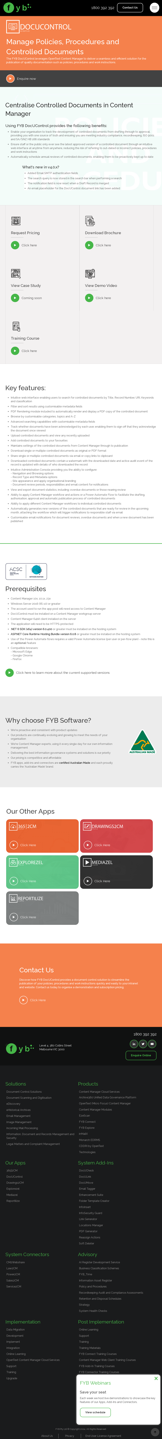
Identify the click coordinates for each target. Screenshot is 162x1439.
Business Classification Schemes (99, 1268)
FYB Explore (86, 1127)
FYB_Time (85, 1274)
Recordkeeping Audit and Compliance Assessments (111, 1292)
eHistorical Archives (18, 1110)
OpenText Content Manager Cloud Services (33, 1360)
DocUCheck (86, 1170)
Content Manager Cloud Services (99, 1091)
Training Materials (90, 1348)
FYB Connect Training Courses (98, 1354)
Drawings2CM (15, 1182)
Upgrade (11, 1378)
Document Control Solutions (24, 1091)
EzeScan (84, 1115)
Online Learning (16, 1354)
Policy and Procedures (93, 1286)
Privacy (69, 1435)
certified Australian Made (74, 762)
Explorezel (12, 1188)
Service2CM (13, 1286)
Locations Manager (91, 1225)
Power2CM (13, 1274)
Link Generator (88, 1219)
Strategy (84, 1304)
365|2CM (11, 1170)
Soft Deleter (86, 1243)
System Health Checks (93, 1310)
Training (11, 1372)
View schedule (95, 1412)
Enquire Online (141, 1055)
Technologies (87, 1152)
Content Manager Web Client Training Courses (107, 1360)
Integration (13, 1348)
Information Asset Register (95, 1280)
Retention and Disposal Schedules (100, 1298)
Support (11, 1366)
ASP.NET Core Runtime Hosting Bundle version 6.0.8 (43, 634)
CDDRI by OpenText (91, 1146)
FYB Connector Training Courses (99, 1372)
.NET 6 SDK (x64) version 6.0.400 (31, 629)
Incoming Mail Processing (22, 1128)
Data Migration (15, 1329)
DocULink (85, 1176)
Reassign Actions (89, 1237)
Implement (13, 1341)
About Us (47, 1435)
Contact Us (130, 7)
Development (14, 1335)
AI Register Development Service (99, 1262)
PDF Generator (88, 1231)
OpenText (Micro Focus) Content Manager (105, 1103)
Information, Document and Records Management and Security (40, 1136)
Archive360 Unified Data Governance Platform (107, 1097)
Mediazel (12, 1194)
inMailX (83, 1133)
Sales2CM (12, 1280)
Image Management (19, 1122)
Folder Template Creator (94, 1201)
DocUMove (86, 1182)
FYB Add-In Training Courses (97, 1366)
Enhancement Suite (91, 1194)
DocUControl (14, 1176)
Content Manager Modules (95, 1109)
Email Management (18, 1116)
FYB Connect (87, 1121)
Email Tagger (87, 1188)
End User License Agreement (103, 1435)
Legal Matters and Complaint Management (33, 1144)
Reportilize (13, 1201)
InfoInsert (85, 1207)
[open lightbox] (116, 298)
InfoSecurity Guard (90, 1213)
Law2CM (11, 1268)
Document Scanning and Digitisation (28, 1097)
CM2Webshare (15, 1262)
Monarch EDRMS (89, 1140)
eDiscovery (13, 1103)
